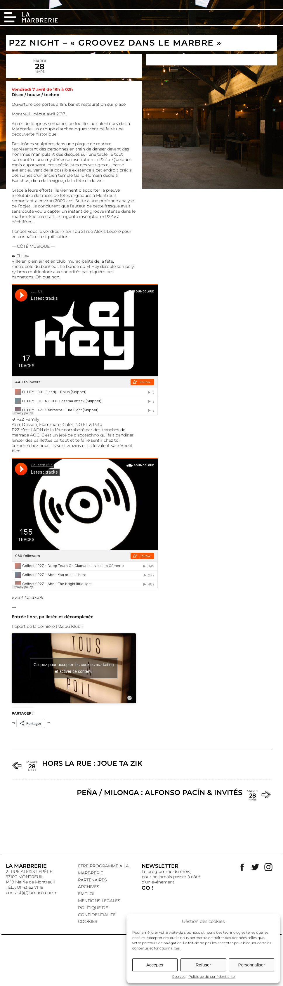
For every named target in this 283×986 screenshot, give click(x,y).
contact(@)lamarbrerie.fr (31, 892)
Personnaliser (251, 964)
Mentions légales (99, 900)
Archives (88, 886)
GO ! (147, 888)
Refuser (203, 964)
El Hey (22, 256)
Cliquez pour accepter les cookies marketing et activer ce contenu (74, 668)
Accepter (155, 964)
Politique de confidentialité (211, 976)
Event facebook (27, 597)
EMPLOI (86, 893)
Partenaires (92, 880)
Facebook (242, 867)
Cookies (178, 976)
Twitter (255, 867)
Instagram (268, 867)
